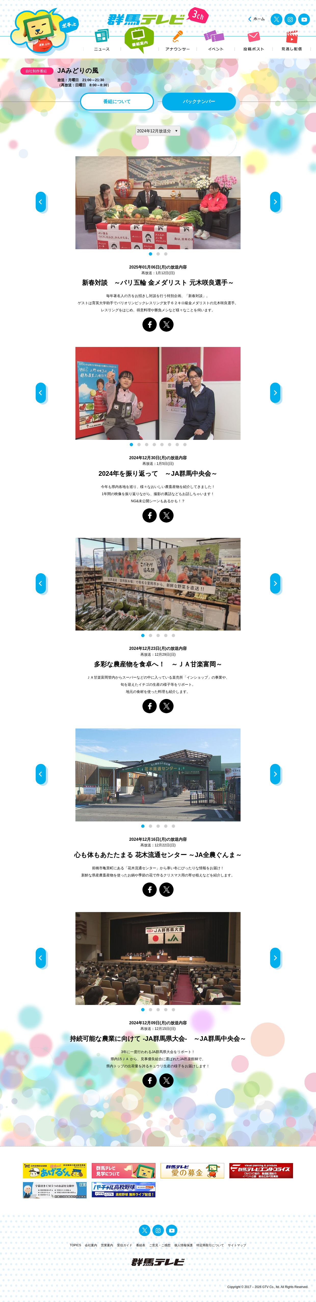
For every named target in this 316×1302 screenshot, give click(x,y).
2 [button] (158, 254)
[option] (158, 202)
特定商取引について (210, 1245)
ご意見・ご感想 (159, 1245)
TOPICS (75, 1245)
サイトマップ (237, 1245)
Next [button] (276, 203)
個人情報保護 (183, 1245)
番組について (117, 101)
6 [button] (169, 444)
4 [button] (154, 444)
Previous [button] (42, 203)
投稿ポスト (254, 40)
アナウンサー (178, 40)
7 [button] (177, 444)
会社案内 (91, 1245)
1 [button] (150, 254)
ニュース (102, 40)
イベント (216, 40)
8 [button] (184, 444)
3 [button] (165, 254)
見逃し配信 (292, 40)
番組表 (140, 1245)
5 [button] (161, 444)
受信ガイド (124, 1245)
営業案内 (107, 1245)
